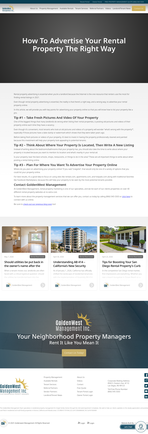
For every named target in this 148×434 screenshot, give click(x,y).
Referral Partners (97, 8)
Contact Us (138, 8)
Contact (80, 384)
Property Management (48, 8)
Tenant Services (81, 8)
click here (126, 196)
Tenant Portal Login (85, 391)
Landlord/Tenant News (53, 395)
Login (81, 423)
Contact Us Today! (74, 352)
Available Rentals (67, 8)
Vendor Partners (50, 391)
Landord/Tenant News (122, 8)
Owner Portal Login (85, 395)
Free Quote (81, 388)
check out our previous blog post (37, 204)
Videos (108, 8)
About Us (34, 8)
